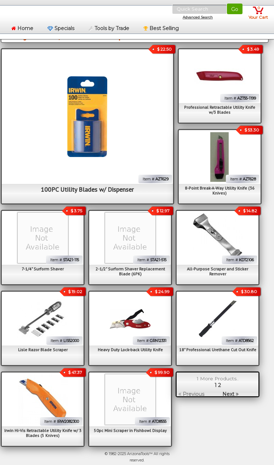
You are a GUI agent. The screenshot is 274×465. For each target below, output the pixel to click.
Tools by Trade (109, 28)
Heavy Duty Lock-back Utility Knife (130, 349)
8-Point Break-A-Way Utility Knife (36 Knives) (220, 190)
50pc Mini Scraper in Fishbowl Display (130, 430)
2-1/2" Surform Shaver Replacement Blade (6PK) (130, 271)
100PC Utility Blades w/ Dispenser (87, 189)
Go (234, 9)
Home (22, 28)
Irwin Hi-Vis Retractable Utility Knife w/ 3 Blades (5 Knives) (42, 433)
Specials (60, 28)
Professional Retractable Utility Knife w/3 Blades (219, 110)
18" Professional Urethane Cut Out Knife (217, 349)
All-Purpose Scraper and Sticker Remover (217, 271)
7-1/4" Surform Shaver (43, 268)
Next (230, 394)
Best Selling (161, 28)
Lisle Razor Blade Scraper (43, 349)
